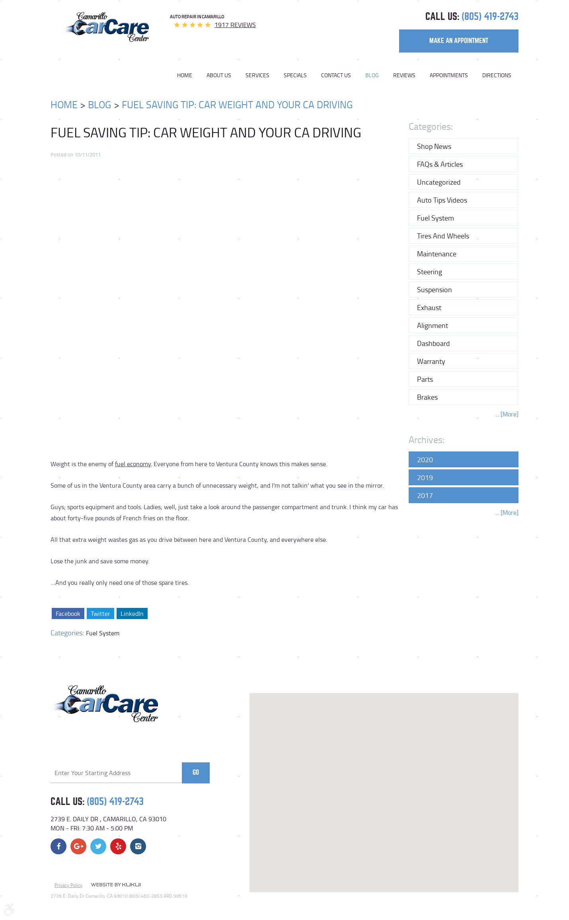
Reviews (404, 75)
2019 (425, 477)
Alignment (432, 325)
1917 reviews (235, 24)
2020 (425, 459)
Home (184, 75)
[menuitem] (188, 75)
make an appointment (458, 40)
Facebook (68, 613)
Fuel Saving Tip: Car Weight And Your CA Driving (237, 104)
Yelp (118, 846)
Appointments (449, 75)
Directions (496, 75)
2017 (425, 495)
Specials (295, 75)
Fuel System (102, 633)
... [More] (506, 414)
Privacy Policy (68, 885)
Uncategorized (439, 182)
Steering (429, 271)
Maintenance (436, 253)
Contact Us (336, 75)
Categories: (431, 126)
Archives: (426, 439)
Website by (115, 885)
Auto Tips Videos (442, 200)
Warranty (431, 361)
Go (196, 772)
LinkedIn (131, 613)
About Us (219, 75)
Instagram (138, 846)
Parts (425, 379)
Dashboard (433, 343)
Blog (372, 75)
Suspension (434, 289)
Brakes (427, 397)
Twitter (100, 613)
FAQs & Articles (440, 164)
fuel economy (133, 463)
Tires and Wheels (443, 235)
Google (78, 846)
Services (257, 75)
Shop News (434, 146)
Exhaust (429, 307)
